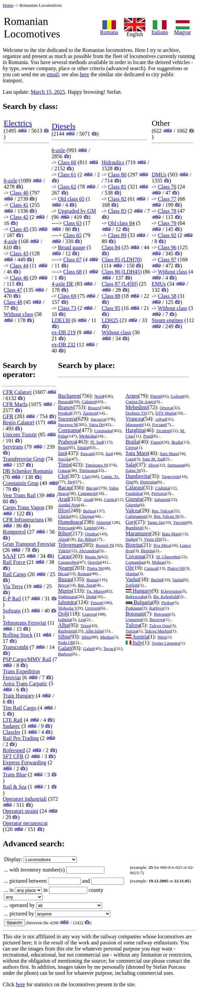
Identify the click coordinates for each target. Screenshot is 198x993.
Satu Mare (137, 453)
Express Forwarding (24, 762)
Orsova (165, 407)
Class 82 (117, 199)
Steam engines (167, 320)
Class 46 (19, 278)
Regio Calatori (18, 422)
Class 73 (67, 308)
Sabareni (161, 499)
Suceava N (67, 424)
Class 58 (167, 296)
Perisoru (158, 493)
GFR (8, 416)
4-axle (10, 241)
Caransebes (68, 562)
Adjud (160, 419)
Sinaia (82, 447)
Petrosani (66, 527)
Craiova (89, 614)
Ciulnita (162, 487)
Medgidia (87, 435)
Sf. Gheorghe (167, 556)
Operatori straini (20, 811)
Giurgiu (134, 499)
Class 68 (72, 272)
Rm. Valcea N (166, 516)
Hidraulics (113, 162)
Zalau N (133, 470)
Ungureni (134, 619)
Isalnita (64, 619)
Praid (147, 435)
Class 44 (19, 265)
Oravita (94, 562)
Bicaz (63, 573)
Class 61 (67, 174)
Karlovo (156, 608)
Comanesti (87, 493)
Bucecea (156, 619)
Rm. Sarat (86, 585)
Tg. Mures (95, 591)
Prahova (67, 442)
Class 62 (67, 187)
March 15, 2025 (48, 92)
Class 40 (19, 193)
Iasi (62, 453)
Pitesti (156, 396)
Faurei (156, 442)
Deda (90, 596)
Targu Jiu (155, 522)
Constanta (69, 430)
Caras (64, 556)
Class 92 (167, 235)
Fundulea (134, 493)
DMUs (159, 174)
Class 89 (117, 235)
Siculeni (163, 430)
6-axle (10, 180)
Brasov (65, 407)
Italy (134, 643)
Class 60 (67, 162)
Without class (18, 314)
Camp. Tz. (110, 476)
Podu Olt (66, 642)
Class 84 (111, 247)
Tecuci (109, 648)
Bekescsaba (136, 596)
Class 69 (67, 296)
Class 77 (167, 199)
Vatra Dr (96, 424)
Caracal (151, 568)
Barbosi (65, 653)
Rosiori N (104, 545)
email (53, 74)
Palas (62, 435)
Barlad (157, 579)
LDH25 (110, 320)
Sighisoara (67, 596)
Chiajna (86, 516)
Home (8, 5)
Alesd (63, 539)
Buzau (65, 579)
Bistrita (134, 545)
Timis (64, 464)
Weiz (161, 637)
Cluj (63, 476)
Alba (63, 625)
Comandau (135, 562)
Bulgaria (139, 602)
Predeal (64, 413)
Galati (64, 648)
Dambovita (138, 476)
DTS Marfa (165, 413)
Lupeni (90, 527)
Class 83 (117, 211)
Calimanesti (136, 516)
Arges (132, 396)
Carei (130, 458)
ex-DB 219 (64, 332)
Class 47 (13, 290)
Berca (63, 585)
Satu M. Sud (153, 458)
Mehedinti (137, 407)
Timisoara (88, 470)
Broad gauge (71, 247)
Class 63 (72, 223)
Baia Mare (171, 533)
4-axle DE (63, 284)
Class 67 (72, 259)
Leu (81, 619)
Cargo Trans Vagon (23, 507)
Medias (106, 637)
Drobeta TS (136, 413)
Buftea (89, 510)
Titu (129, 481)
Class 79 (167, 223)
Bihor (64, 533)
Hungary (139, 591)
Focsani (159, 424)
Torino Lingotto (166, 643)
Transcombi (15, 647)
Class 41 (19, 205)
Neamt (65, 568)
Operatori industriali (25, 799)
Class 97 (167, 259)
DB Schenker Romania (28, 471)
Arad (63, 499)
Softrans (12, 611)
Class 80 (117, 174)
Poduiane (134, 608)
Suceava (67, 419)
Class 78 (167, 211)
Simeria (103, 522)
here (84, 74)
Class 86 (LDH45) (122, 272)
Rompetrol (14, 532)
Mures (65, 591)
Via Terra (13, 586)
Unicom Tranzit (20, 434)
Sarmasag (175, 464)
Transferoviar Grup (23, 459)
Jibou (153, 464)
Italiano (159, 30)
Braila (132, 442)
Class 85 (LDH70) (122, 259)
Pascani (87, 453)
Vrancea (134, 419)
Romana (109, 30)
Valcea (133, 510)
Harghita (135, 430)
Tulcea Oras (160, 625)
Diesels (64, 126)
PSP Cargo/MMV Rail (27, 659)
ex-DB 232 (64, 344)
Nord (98, 396)
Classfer (11, 732)
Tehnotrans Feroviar (24, 623)
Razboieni (67, 630)
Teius (85, 625)
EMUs (159, 284)
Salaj (131, 464)
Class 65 (72, 235)
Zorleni (132, 585)
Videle (64, 550)
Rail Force (14, 562)
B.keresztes (171, 591)
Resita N (92, 556)
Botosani (135, 614)
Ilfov (63, 510)
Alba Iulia (94, 630)
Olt (129, 568)
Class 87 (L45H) (120, 284)
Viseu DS (152, 539)
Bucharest (69, 396)
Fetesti (96, 602)
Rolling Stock (17, 635)
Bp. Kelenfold (165, 596)
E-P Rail (12, 598)
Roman (84, 573)
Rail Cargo (14, 574)
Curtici (110, 499)
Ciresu (131, 447)
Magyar (182, 30)
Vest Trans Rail (19, 495)
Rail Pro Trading (21, 738)
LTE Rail (13, 720)
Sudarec (11, 726)
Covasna (135, 556)
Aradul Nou (68, 504)
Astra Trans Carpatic (25, 683)
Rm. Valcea (162, 510)
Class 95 (111, 308)
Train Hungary (18, 696)
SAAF (10, 556)
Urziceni (92, 608)
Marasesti (134, 424)
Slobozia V (68, 608)
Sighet (131, 539)
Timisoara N (96, 464)
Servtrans (13, 447)
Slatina (132, 573)
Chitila (64, 516)
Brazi (63, 447)
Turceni (180, 522)
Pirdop (167, 602)
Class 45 (19, 229)
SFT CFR (13, 756)
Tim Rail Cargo (19, 708)
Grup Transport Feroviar (29, 544)
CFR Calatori (17, 392)
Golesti (177, 396)
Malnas (158, 562)
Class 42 (19, 217)
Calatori (89, 401)
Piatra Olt (175, 568)
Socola (64, 458)
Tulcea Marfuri (158, 630)
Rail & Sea (14, 787)
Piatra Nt (95, 568)
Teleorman (69, 545)
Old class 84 (121, 223)
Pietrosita (148, 481)
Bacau (65, 487)
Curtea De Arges (140, 401)
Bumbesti (134, 527)
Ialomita (67, 602)
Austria (137, 637)
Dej (71, 481)
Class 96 (167, 247)
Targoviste (171, 476)
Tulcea (133, 625)
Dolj (63, 614)
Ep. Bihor (86, 539)
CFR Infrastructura (23, 519)
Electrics (18, 123)
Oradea (91, 533)
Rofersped (14, 750)
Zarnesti (90, 413)
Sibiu (64, 637)
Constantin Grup (21, 483)
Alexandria (88, 550)
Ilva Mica (161, 545)
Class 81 (117, 187)
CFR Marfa (15, 404)
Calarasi (134, 487)
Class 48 (13, 302)
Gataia (64, 470)
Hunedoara (70, 522)
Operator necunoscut (25, 823)
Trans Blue (14, 774)
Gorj (130, 522)
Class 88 (111, 296)
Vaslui (132, 579)
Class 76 (167, 187)
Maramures (138, 533)
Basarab (65, 401)
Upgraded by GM (77, 211)
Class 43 (19, 253)
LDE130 (61, 320)
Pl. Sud (96, 442)
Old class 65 (71, 199)
